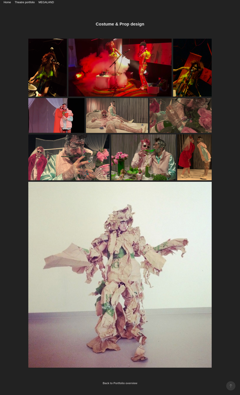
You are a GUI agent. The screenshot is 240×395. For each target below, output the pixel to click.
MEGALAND (46, 2)
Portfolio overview (125, 383)
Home (7, 2)
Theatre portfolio (25, 2)
